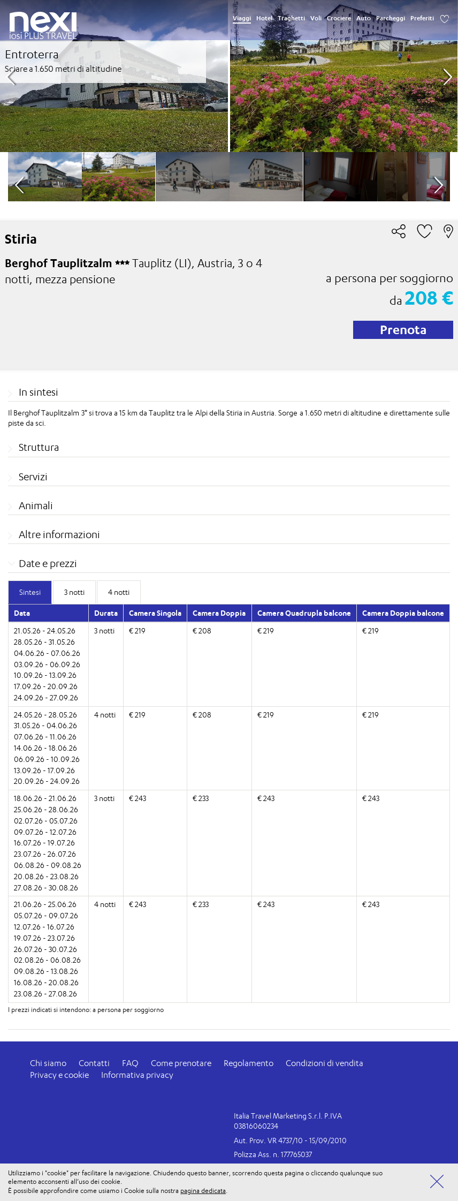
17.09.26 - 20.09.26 (46, 686)
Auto (363, 18)
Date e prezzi (48, 563)
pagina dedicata (203, 1191)
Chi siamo (48, 1063)
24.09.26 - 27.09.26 (46, 697)
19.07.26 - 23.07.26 (44, 937)
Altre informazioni (59, 534)
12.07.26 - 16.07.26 (44, 926)
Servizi (33, 476)
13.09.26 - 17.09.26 (44, 770)
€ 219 (137, 630)
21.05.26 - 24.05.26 (44, 630)
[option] (228, 76)
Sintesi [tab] (30, 591)
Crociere (339, 18)
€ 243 (137, 798)
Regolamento (248, 1063)
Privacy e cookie (59, 1075)
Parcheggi (390, 18)
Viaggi (242, 18)
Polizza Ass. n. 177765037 (273, 1154)
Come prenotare (181, 1063)
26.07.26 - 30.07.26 (45, 949)
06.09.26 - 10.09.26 (47, 759)
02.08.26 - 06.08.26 (47, 959)
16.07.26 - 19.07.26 (44, 842)
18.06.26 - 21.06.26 (45, 798)
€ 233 (201, 798)
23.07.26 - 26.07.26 (45, 853)
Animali (36, 505)
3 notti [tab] (74, 591)
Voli (316, 18)
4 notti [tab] (118, 591)
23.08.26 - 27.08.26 (45, 993)
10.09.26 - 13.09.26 (45, 674)
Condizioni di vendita (324, 1063)
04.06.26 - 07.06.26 (47, 653)
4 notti (105, 714)
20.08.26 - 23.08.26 (46, 876)
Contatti (94, 1063)
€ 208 (202, 630)
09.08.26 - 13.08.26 (46, 971)
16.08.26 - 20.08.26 (46, 982)
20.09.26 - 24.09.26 (47, 780)
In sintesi (38, 392)
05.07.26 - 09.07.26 (46, 915)
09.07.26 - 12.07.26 (45, 831)
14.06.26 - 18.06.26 (45, 747)
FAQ (130, 1063)
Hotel (264, 18)
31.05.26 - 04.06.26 (45, 725)
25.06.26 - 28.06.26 (46, 809)
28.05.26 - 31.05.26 (44, 641)
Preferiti (422, 18)
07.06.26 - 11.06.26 (45, 736)
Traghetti (291, 18)
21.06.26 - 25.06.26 (45, 904)
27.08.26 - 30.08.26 (46, 887)
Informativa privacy (137, 1075)
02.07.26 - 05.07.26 (46, 820)
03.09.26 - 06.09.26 (47, 664)
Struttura (39, 447)
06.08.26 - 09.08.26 (47, 865)
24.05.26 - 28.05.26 (45, 714)
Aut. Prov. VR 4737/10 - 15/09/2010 (290, 1140)
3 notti (104, 630)
